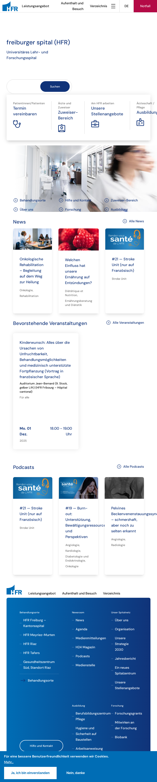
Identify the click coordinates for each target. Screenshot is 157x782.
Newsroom (78, 612)
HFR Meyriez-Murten (39, 635)
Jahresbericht (125, 658)
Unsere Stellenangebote (127, 685)
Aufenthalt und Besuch (79, 593)
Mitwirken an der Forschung (126, 725)
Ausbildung (78, 705)
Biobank (121, 737)
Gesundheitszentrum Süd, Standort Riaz (39, 665)
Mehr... (8, 762)
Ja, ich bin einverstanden (30, 773)
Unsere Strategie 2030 (122, 644)
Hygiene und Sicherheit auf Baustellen (86, 734)
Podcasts (83, 656)
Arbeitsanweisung (89, 748)
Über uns (121, 620)
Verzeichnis (98, 6)
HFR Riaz (29, 644)
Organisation (124, 629)
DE (126, 6)
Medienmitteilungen (91, 638)
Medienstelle (85, 665)
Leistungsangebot (35, 6)
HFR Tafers (31, 653)
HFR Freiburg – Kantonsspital (34, 623)
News (80, 620)
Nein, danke (75, 773)
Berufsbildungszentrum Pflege (93, 716)
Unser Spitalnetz (120, 612)
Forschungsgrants (128, 713)
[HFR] (10, 6)
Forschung (117, 705)
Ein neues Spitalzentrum (125, 670)
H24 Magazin (85, 647)
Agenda (81, 629)
